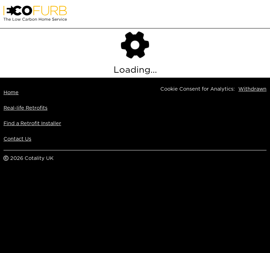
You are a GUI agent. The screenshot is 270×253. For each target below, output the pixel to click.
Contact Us (17, 139)
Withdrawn (252, 89)
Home (11, 92)
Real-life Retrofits (25, 108)
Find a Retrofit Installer (32, 123)
